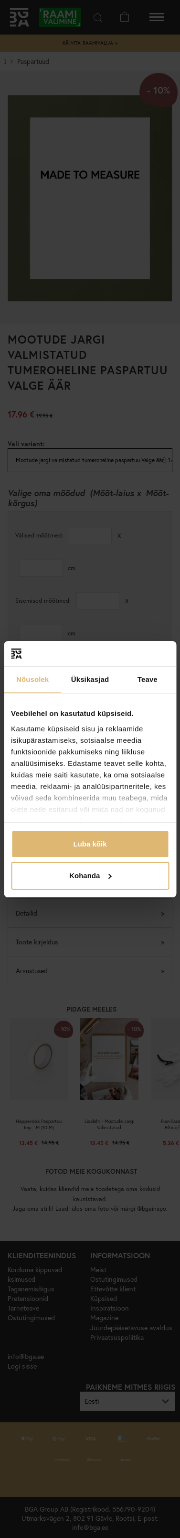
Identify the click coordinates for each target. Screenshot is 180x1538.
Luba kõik (89, 844)
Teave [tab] (148, 679)
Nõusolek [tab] (32, 679)
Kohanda (90, 875)
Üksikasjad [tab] (90, 679)
